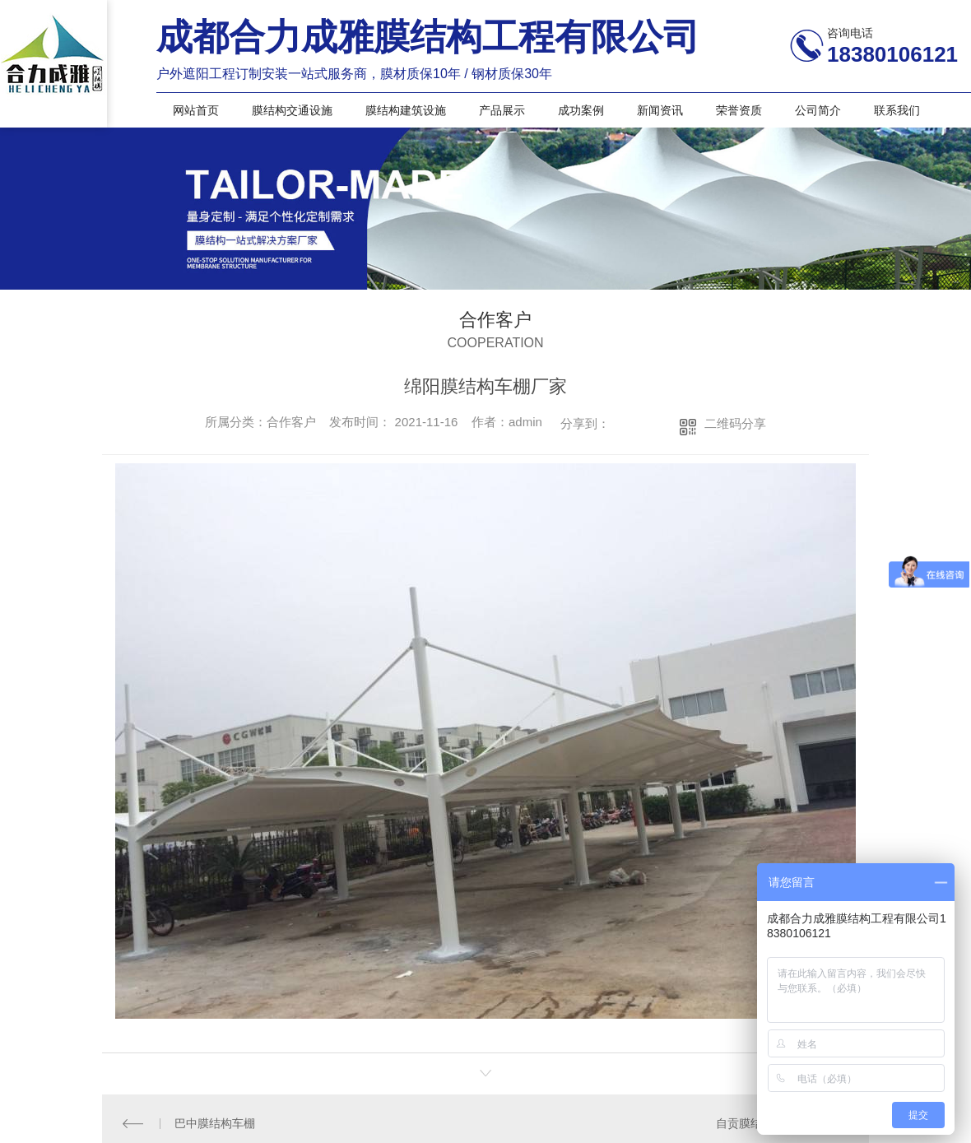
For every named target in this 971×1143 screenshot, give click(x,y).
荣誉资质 (739, 110)
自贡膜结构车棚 (756, 1122)
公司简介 (818, 110)
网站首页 (196, 110)
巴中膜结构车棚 (214, 1122)
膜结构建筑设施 (405, 110)
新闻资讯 (660, 110)
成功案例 (581, 110)
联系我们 (897, 110)
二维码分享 (735, 423)
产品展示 (502, 110)
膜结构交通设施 (292, 110)
